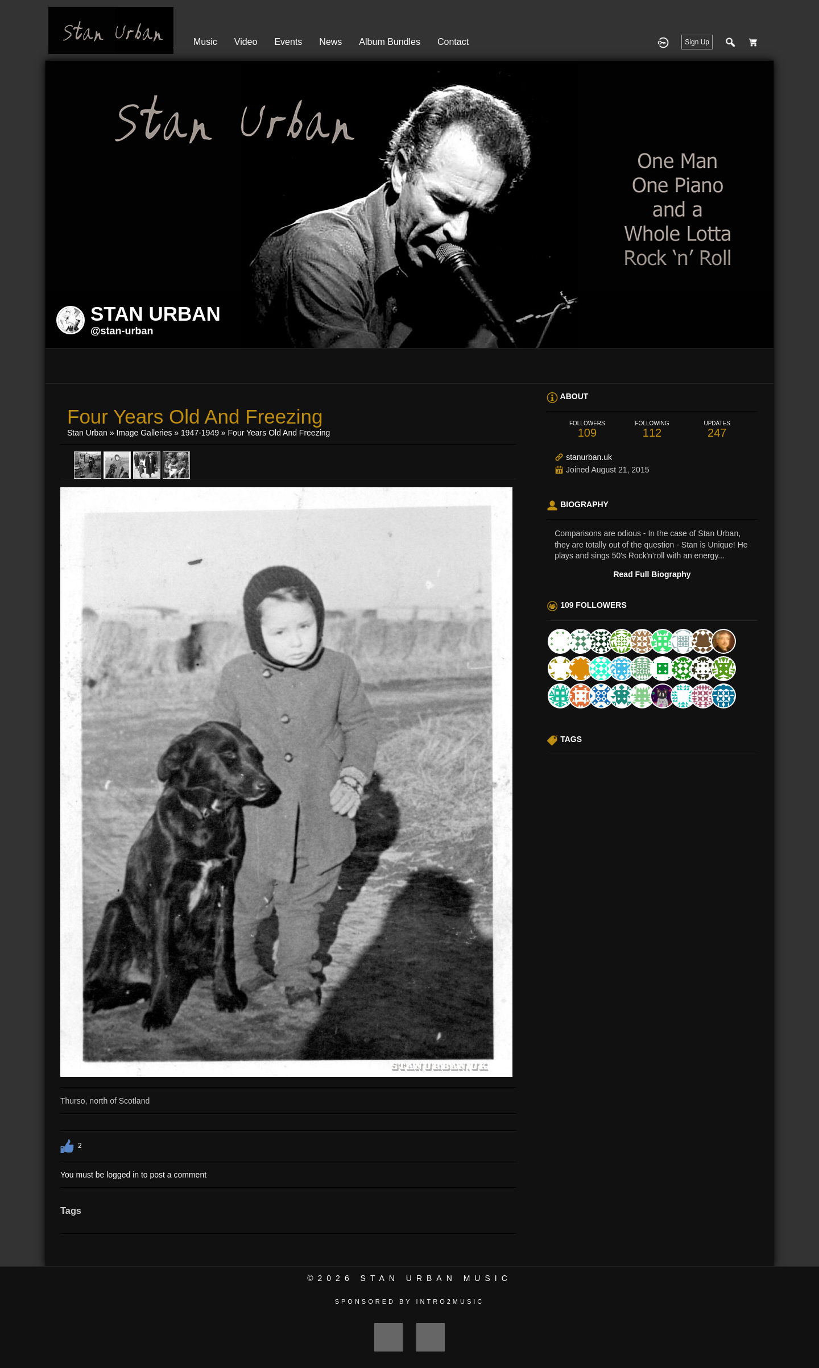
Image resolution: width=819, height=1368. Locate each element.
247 (717, 429)
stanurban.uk (589, 457)
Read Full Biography (651, 574)
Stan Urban (87, 432)
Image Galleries (144, 432)
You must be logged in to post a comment (133, 1174)
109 (587, 429)
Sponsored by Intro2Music (410, 1301)
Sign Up (697, 42)
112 (651, 429)
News (330, 42)
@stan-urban (122, 331)
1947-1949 (200, 432)
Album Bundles (389, 42)
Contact (453, 42)
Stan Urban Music (436, 1278)
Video (246, 42)
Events (288, 42)
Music (205, 42)
